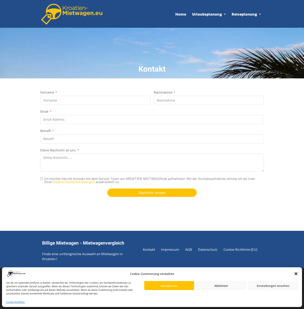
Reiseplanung (246, 14)
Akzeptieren (169, 286)
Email (44, 111)
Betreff (45, 131)
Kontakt (149, 249)
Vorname (47, 92)
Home (180, 14)
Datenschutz (208, 249)
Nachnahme (163, 92)
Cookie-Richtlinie (15, 302)
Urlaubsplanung (209, 14)
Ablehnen (221, 286)
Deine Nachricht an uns (58, 150)
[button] (296, 274)
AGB (188, 249)
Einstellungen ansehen (273, 286)
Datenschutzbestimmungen (74, 182)
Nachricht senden (152, 193)
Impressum (170, 249)
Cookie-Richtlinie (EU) (240, 249)
